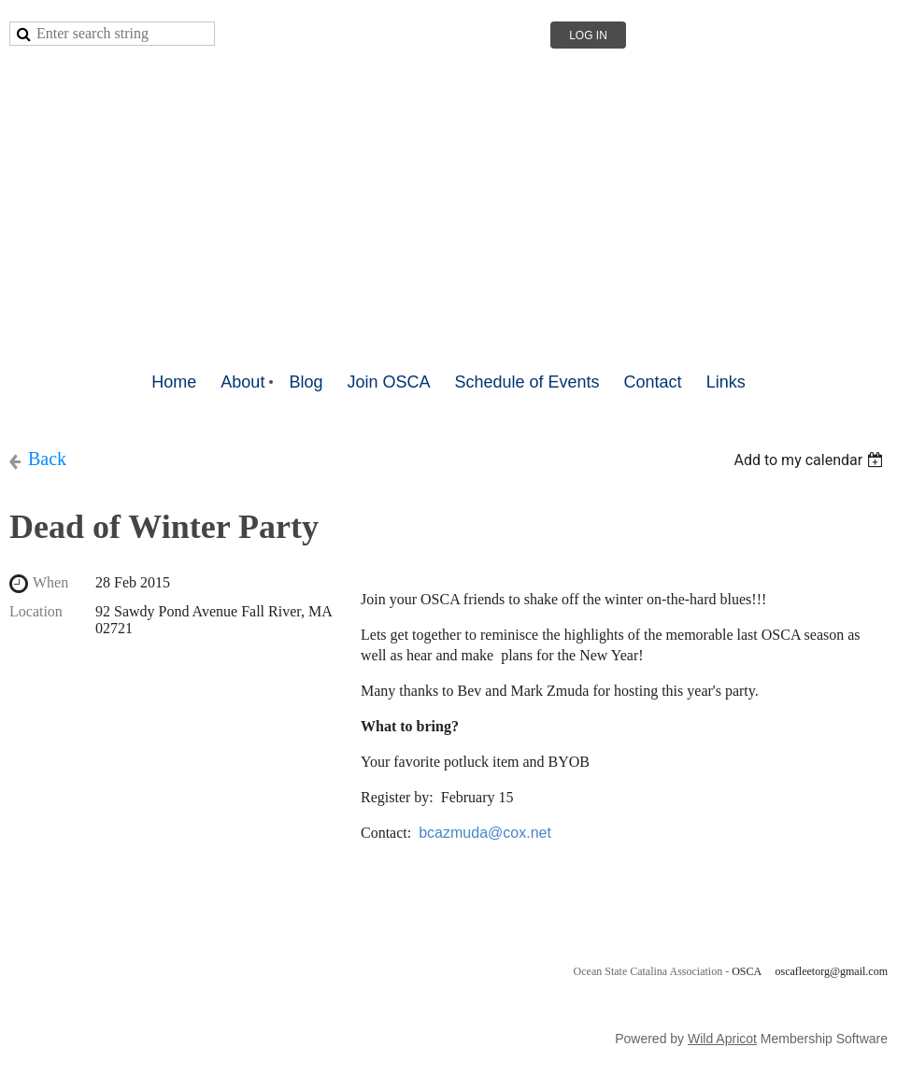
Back (47, 458)
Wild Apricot (722, 1038)
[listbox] (810, 460)
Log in (588, 35)
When (50, 582)
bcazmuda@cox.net (485, 833)
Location (36, 611)
